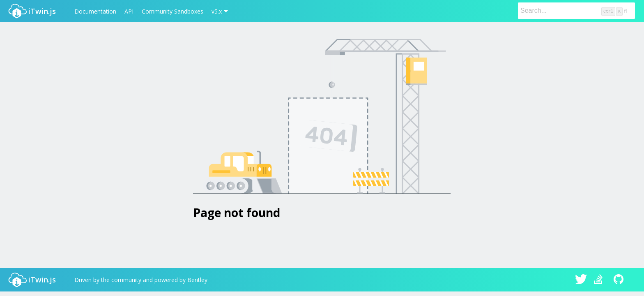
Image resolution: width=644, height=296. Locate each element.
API (128, 11)
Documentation (95, 11)
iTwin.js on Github (620, 280)
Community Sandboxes (172, 11)
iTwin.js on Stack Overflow (600, 280)
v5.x (217, 11)
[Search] (576, 10)
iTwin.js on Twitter (581, 280)
